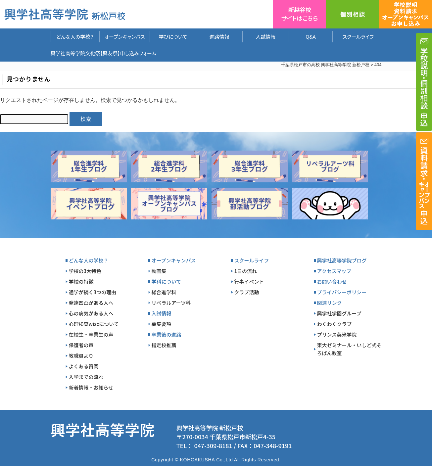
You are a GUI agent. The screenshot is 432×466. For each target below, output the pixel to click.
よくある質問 (84, 366)
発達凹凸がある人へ (91, 302)
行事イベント (249, 281)
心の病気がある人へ (91, 313)
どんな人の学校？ (75, 36)
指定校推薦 (164, 345)
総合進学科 (164, 292)
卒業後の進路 (166, 334)
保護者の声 (81, 345)
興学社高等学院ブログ (342, 260)
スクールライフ (353, 36)
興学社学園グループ (339, 313)
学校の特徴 (81, 281)
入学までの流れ (86, 376)
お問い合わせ (332, 281)
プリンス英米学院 (337, 334)
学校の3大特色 (85, 270)
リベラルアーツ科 (171, 302)
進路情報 (219, 36)
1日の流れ (245, 270)
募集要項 (161, 323)
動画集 (159, 270)
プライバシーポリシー (342, 292)
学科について (166, 281)
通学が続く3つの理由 (93, 292)
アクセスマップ (334, 270)
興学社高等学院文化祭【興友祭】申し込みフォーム (104, 53)
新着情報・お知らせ (91, 387)
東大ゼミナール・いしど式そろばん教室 (349, 349)
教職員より (81, 355)
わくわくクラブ (334, 323)
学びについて (173, 36)
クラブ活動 (246, 292)
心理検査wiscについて (94, 323)
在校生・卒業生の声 (91, 334)
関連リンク (329, 302)
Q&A (310, 36)
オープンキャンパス (124, 36)
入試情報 (265, 36)
